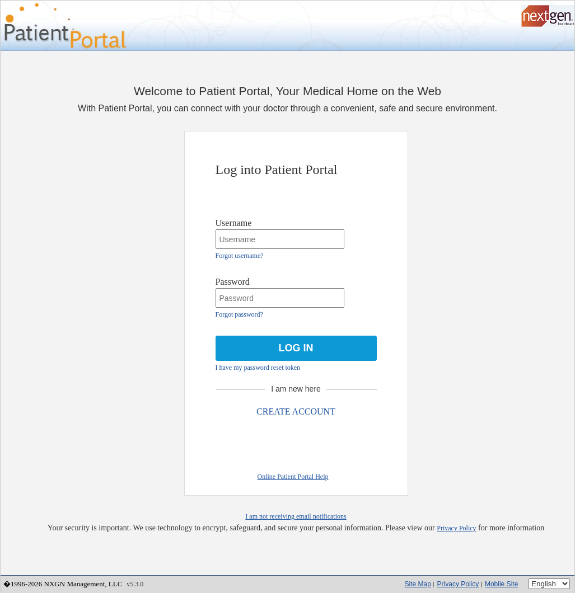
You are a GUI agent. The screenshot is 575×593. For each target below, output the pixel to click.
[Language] (549, 583)
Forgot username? (240, 256)
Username (234, 223)
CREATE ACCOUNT (295, 411)
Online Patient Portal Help (293, 477)
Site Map (418, 584)
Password (233, 281)
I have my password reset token (258, 367)
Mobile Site (501, 584)
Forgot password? (239, 314)
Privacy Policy (456, 528)
